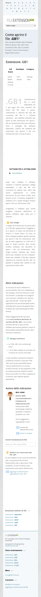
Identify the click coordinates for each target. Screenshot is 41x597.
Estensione (13, 515)
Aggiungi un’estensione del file (16, 587)
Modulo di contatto (12, 584)
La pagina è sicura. (12, 575)
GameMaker (17, 173)
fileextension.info (11, 546)
